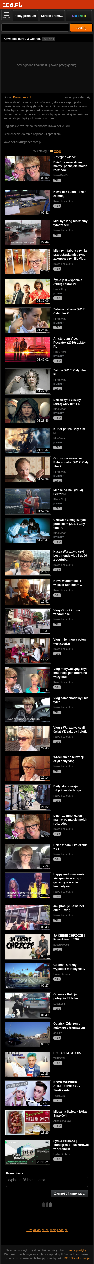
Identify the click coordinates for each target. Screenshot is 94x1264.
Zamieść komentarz (69, 1193)
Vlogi (57, 151)
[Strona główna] (12, 5)
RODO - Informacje (77, 1258)
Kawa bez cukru (23, 97)
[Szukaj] (35, 27)
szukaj (81, 28)
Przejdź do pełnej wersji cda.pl (47, 1230)
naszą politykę (77, 1250)
